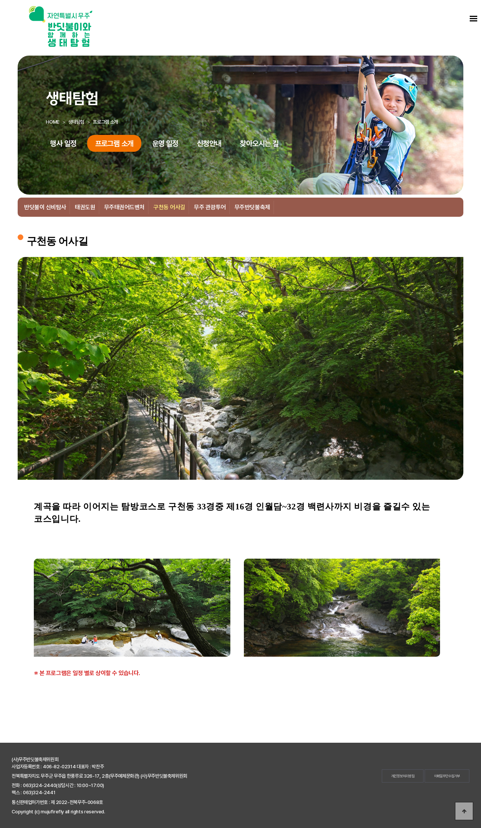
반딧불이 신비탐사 (45, 207)
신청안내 (209, 143)
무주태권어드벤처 (124, 207)
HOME (52, 121)
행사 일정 (63, 143)
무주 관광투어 (210, 207)
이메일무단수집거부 (447, 776)
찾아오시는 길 (259, 143)
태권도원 (85, 207)
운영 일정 (165, 143)
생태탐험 (76, 121)
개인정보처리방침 (402, 776)
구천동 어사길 (169, 207)
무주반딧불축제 (252, 207)
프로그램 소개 (114, 143)
